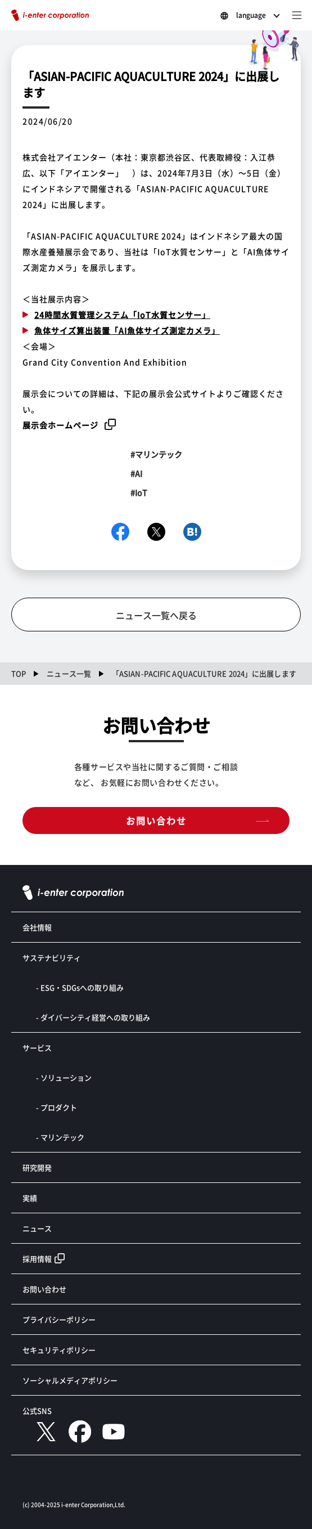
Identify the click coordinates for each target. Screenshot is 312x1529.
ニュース (37, 1228)
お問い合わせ (156, 820)
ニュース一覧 (69, 673)
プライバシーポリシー (59, 1319)
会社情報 (37, 927)
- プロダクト (56, 1107)
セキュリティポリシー (59, 1349)
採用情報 (37, 1258)
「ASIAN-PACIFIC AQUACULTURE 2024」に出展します (204, 673)
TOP (18, 673)
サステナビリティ (51, 957)
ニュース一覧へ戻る (156, 615)
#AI (136, 473)
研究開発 (37, 1167)
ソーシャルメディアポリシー (69, 1380)
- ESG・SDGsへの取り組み (80, 987)
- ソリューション (64, 1077)
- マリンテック (60, 1137)
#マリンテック (156, 454)
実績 (29, 1197)
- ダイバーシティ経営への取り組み (93, 1017)
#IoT (138, 492)
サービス (37, 1047)
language (251, 15)
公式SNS (37, 1410)
